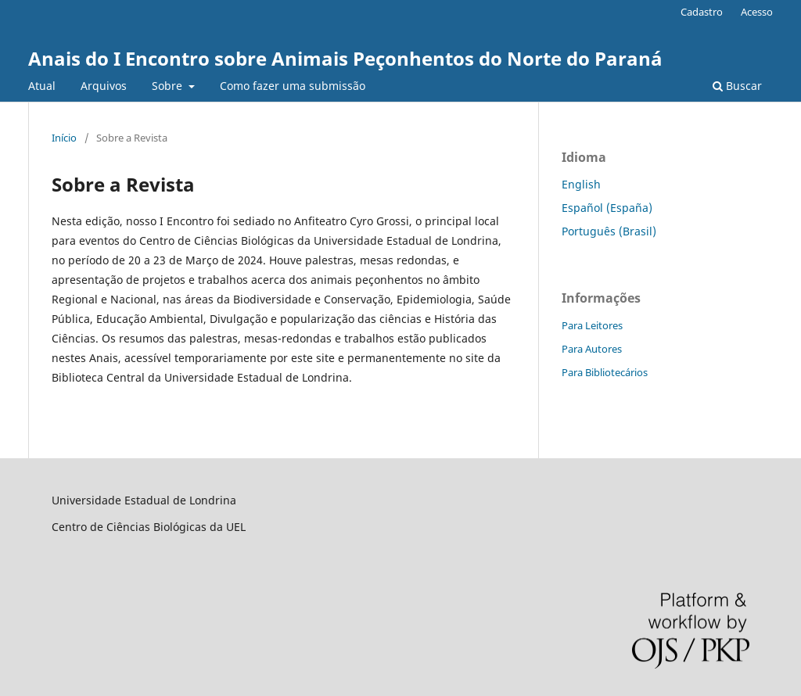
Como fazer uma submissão (292, 85)
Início (64, 138)
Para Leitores (592, 325)
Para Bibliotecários (605, 372)
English (581, 184)
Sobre (168, 85)
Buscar (737, 85)
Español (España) (607, 207)
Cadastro (702, 12)
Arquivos (104, 85)
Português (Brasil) (609, 231)
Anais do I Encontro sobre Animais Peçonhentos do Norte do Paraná (345, 58)
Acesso (757, 12)
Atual (42, 85)
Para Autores (592, 349)
